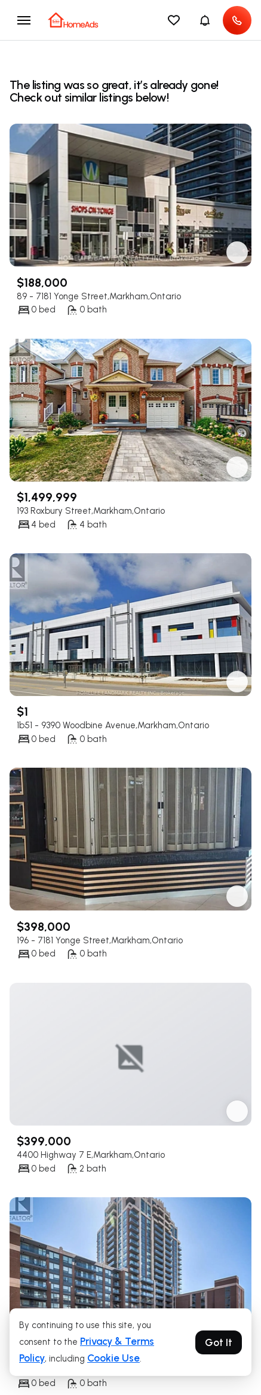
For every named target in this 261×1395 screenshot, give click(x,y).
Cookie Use (113, 1358)
